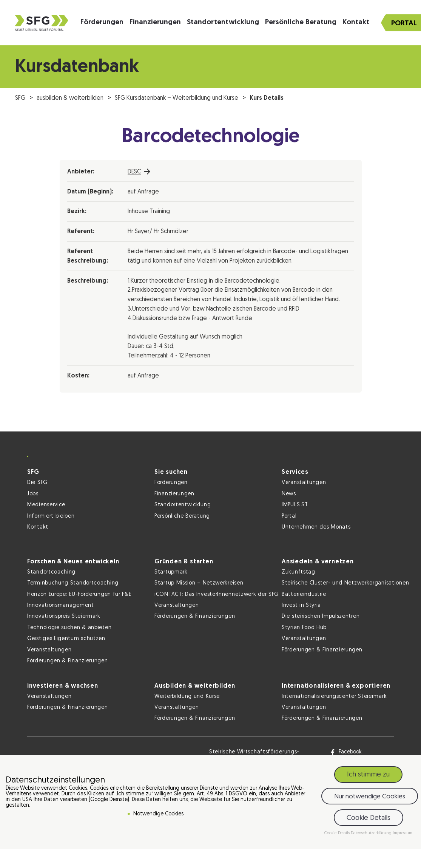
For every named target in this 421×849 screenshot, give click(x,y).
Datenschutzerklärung (372, 833)
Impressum (402, 833)
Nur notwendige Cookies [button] (369, 796)
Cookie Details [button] (368, 818)
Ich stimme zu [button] (368, 774)
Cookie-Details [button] (337, 833)
